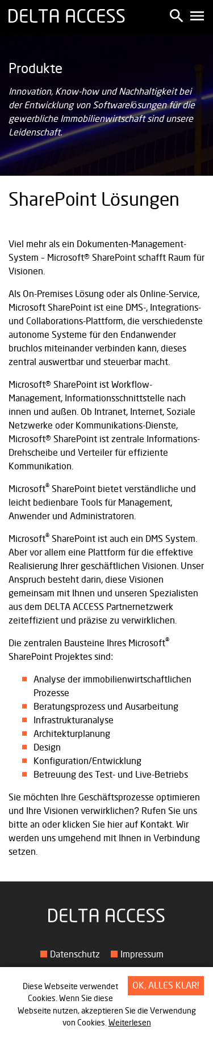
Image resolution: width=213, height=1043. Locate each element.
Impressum (142, 954)
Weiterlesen (129, 1023)
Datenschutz (75, 954)
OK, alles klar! (165, 986)
